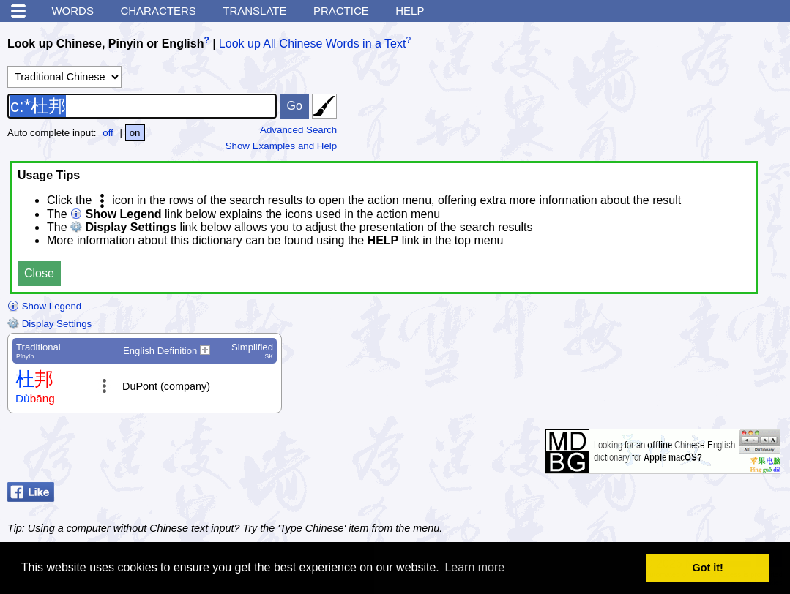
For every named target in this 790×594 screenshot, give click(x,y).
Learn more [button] (474, 567)
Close (39, 273)
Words (72, 10)
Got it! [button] (708, 568)
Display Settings (49, 323)
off (108, 132)
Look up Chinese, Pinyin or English (105, 43)
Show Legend (44, 306)
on (135, 132)
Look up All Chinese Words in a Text (312, 43)
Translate (254, 10)
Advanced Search (298, 129)
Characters (157, 10)
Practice (341, 10)
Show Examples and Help (282, 145)
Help (409, 10)
